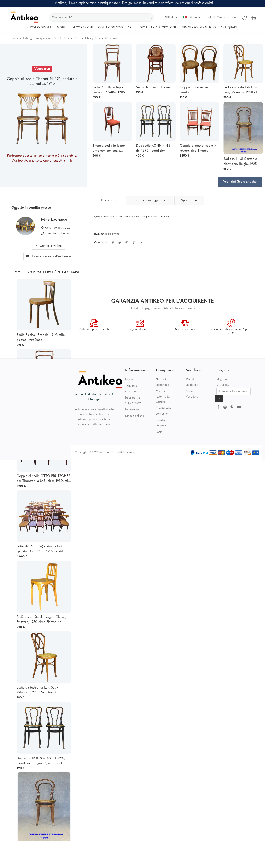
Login (209, 17)
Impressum (132, 409)
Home (129, 379)
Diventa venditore (192, 382)
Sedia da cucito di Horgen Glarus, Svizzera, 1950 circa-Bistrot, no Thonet (41, 620)
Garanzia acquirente (162, 382)
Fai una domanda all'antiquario (48, 256)
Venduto (42, 69)
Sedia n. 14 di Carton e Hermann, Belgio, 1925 (240, 161)
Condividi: (100, 242)
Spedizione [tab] (189, 200)
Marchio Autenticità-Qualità (163, 397)
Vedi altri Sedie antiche (240, 181)
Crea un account (227, 17)
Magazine (222, 379)
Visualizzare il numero (59, 233)
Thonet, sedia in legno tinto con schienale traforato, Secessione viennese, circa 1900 (109, 148)
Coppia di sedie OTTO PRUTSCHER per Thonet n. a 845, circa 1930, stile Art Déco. (44, 479)
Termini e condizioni (131, 388)
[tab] (109, 200)
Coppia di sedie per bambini (194, 90)
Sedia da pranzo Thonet (153, 87)
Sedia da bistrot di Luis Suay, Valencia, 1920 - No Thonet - (241, 90)
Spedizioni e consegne (163, 411)
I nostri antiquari (161, 423)
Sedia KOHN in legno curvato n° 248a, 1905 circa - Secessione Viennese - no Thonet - (109, 90)
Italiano (192, 17)
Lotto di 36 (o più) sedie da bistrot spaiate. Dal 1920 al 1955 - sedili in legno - (42, 549)
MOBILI (62, 27)
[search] (101, 17)
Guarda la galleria (48, 246)
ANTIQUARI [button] (228, 27)
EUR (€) (171, 17)
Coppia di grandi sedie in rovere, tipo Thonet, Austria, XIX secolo (198, 148)
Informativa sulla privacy (133, 400)
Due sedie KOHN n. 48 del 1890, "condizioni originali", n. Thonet (153, 148)
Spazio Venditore (192, 394)
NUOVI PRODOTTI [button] (39, 27)
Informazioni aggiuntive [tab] (149, 200)
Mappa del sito (134, 416)
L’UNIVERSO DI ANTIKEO (198, 27)
